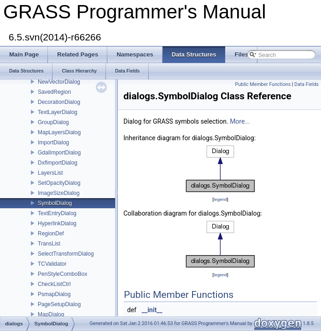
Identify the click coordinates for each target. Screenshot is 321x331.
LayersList (50, 173)
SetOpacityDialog (59, 183)
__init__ (152, 310)
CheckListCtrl (54, 284)
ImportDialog (53, 142)
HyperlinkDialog (57, 223)
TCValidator (52, 264)
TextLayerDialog (57, 112)
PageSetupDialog (59, 304)
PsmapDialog (54, 294)
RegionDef (51, 233)
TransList (49, 243)
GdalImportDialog (59, 152)
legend (220, 199)
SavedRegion (54, 92)
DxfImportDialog (57, 163)
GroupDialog (53, 122)
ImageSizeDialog (59, 193)
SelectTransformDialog (66, 254)
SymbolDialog (55, 203)
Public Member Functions (263, 84)
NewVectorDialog (59, 82)
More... (240, 121)
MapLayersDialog (59, 132)
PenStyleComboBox (62, 274)
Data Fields (306, 84)
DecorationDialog (59, 102)
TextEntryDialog (57, 213)
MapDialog (51, 314)
